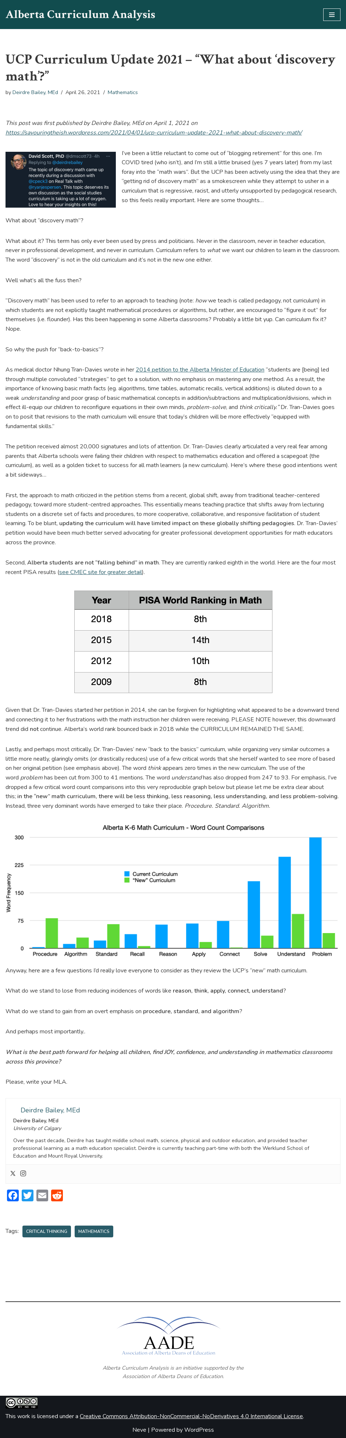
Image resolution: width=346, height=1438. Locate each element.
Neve (139, 1430)
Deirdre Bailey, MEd (35, 92)
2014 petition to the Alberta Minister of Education (200, 370)
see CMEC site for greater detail (100, 572)
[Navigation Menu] (331, 14)
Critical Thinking (46, 1231)
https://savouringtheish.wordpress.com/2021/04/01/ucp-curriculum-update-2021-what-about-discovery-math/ (154, 133)
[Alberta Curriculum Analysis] (80, 14)
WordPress (199, 1430)
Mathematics (123, 92)
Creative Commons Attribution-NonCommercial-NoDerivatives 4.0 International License (191, 1416)
